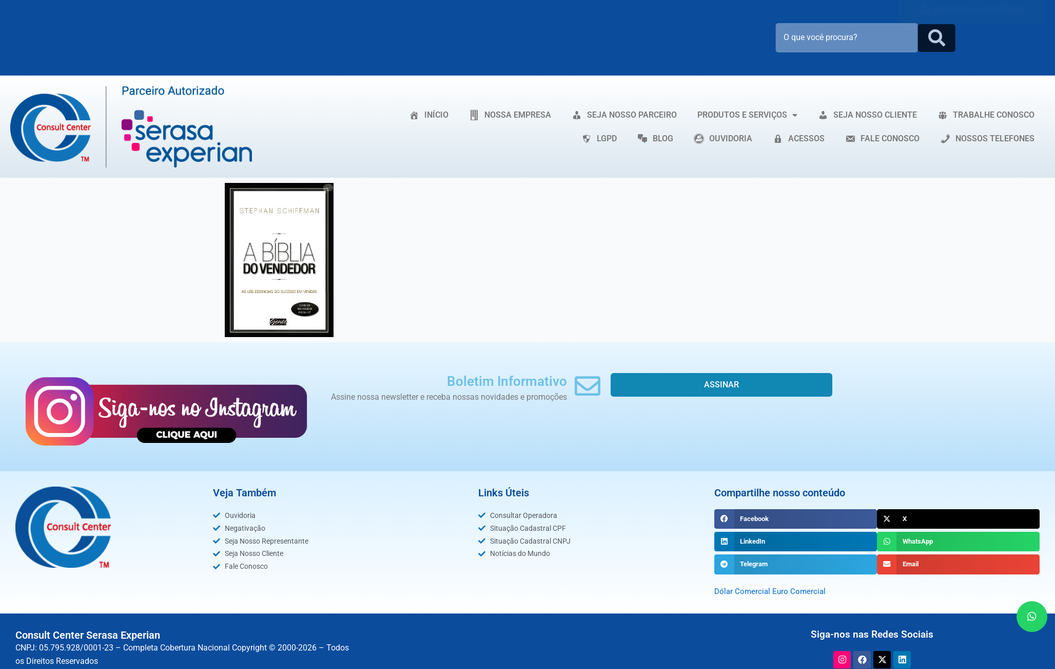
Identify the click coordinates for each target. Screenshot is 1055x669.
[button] (795, 519)
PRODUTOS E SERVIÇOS (747, 115)
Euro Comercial (801, 591)
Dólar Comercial (743, 591)
